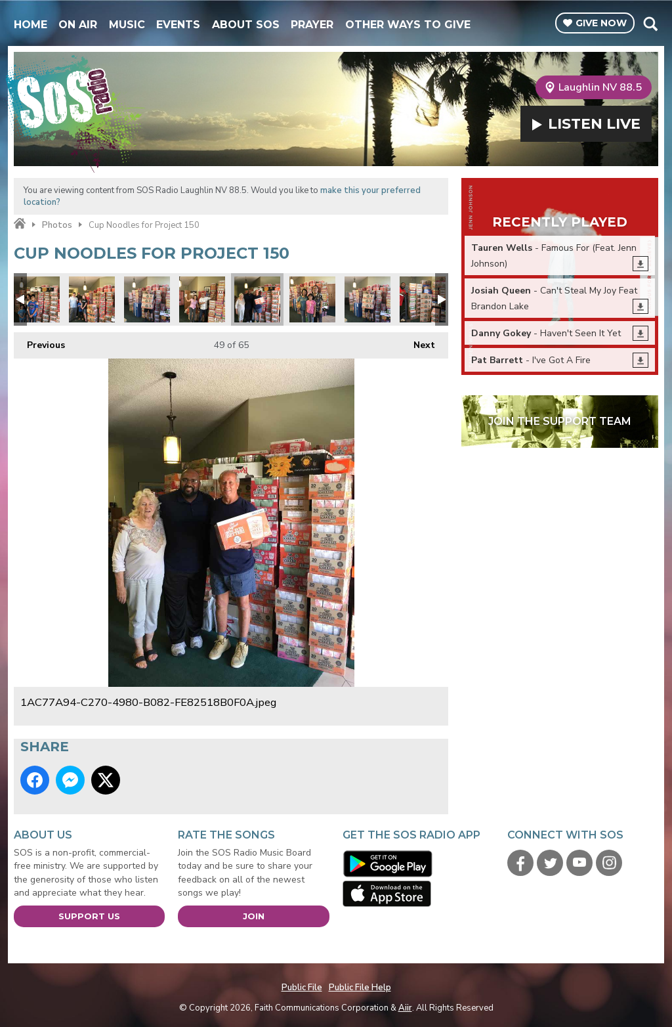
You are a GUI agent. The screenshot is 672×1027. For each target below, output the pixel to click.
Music (127, 24)
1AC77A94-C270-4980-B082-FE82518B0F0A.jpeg (257, 299)
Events (178, 24)
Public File (302, 988)
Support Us (89, 916)
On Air (77, 24)
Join (253, 916)
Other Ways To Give (408, 24)
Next (417, 341)
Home (30, 24)
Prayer (312, 24)
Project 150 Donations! (37, 299)
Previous (39, 341)
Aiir (405, 1008)
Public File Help (360, 988)
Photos (57, 225)
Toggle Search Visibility (650, 24)
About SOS (246, 24)
